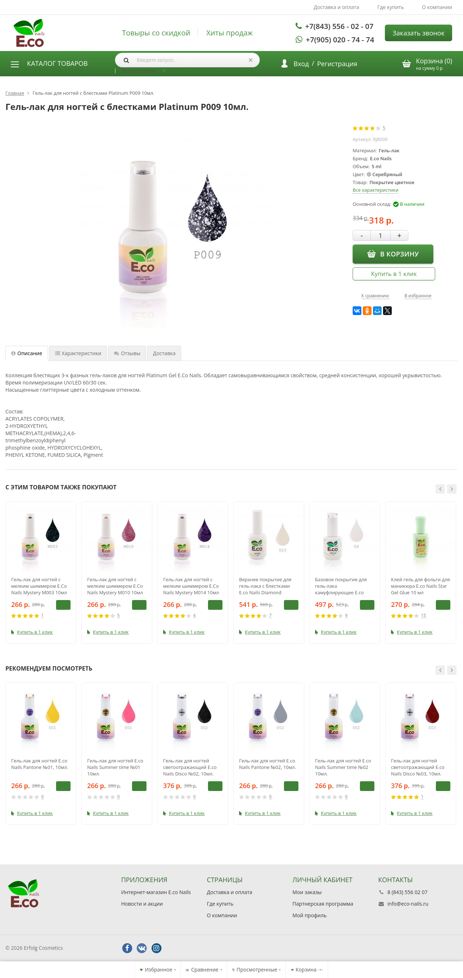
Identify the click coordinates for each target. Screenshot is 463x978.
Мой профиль (310, 915)
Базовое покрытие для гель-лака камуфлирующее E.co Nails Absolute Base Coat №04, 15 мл (342, 586)
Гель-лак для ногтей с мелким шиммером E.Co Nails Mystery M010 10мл (115, 586)
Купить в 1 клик (394, 274)
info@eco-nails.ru (407, 903)
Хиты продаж (230, 33)
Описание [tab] (26, 353)
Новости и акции (142, 903)
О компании (437, 7)
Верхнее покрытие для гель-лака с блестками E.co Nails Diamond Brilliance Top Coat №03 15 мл (268, 586)
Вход (301, 63)
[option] (41, 572)
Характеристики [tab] (78, 353)
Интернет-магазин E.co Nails (156, 892)
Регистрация (337, 63)
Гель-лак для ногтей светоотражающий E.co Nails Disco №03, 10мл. (418, 767)
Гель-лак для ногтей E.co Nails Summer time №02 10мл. (343, 767)
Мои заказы (307, 892)
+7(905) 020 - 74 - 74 (340, 39)
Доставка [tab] (164, 353)
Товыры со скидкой (156, 33)
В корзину (393, 253)
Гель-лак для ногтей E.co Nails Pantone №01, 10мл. (39, 763)
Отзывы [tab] (127, 353)
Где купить (390, 7)
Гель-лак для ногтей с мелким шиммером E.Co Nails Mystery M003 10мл (39, 586)
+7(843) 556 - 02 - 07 (339, 26)
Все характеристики (375, 190)
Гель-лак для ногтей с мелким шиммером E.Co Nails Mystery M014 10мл (191, 586)
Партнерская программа (323, 903)
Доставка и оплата (336, 7)
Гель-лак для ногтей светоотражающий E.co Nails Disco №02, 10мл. (190, 767)
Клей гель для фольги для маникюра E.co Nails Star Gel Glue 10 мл (420, 586)
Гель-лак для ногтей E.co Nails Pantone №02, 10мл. (267, 763)
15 (423, 615)
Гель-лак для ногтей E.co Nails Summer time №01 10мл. (115, 767)
